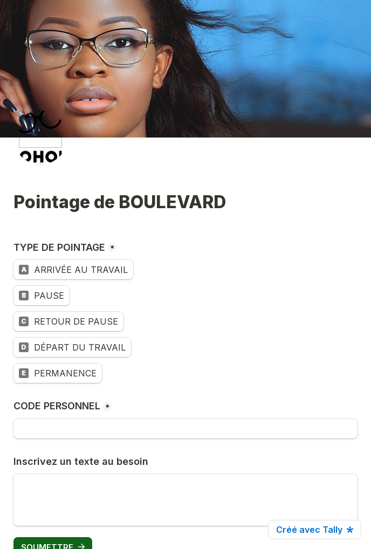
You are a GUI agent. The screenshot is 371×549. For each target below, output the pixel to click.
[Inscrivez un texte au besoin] (185, 500)
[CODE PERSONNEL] (185, 428)
